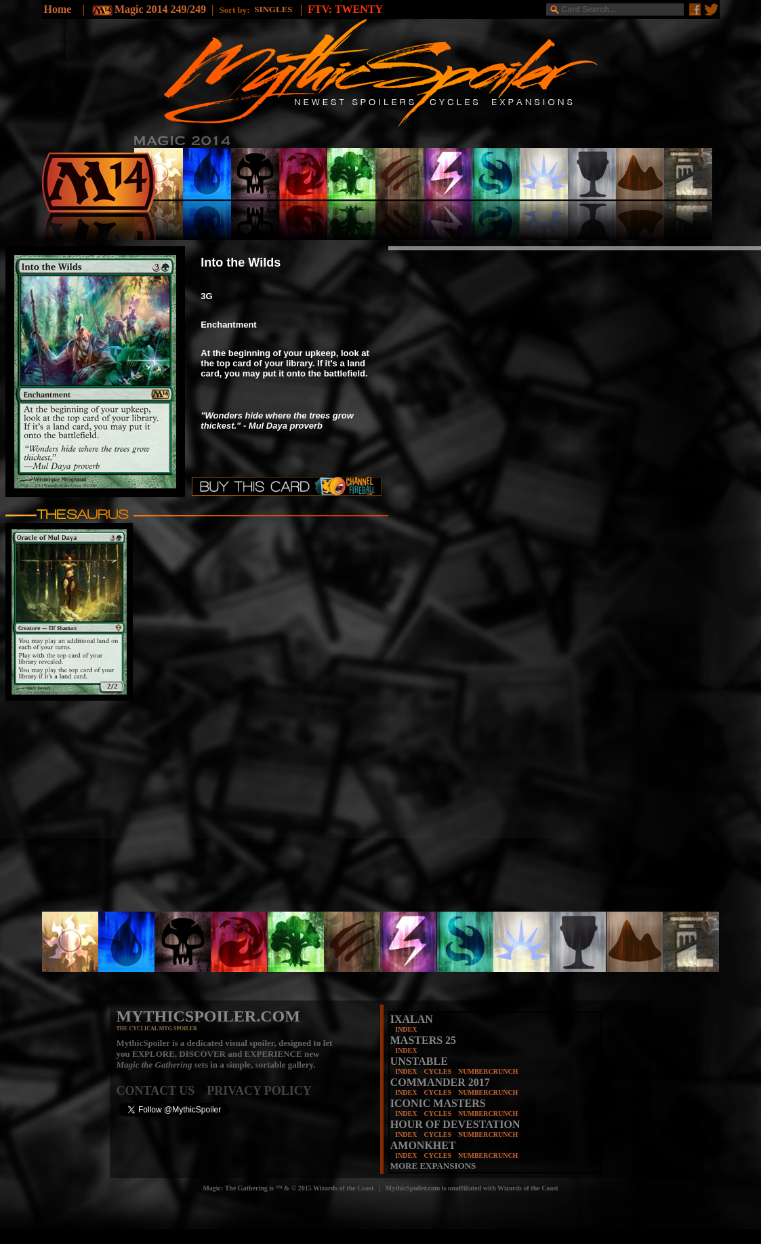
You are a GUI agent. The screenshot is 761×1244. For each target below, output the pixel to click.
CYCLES (437, 1071)
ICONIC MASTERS (438, 1103)
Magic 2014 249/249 (160, 9)
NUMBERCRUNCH (488, 1071)
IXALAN (411, 1019)
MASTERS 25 (423, 1040)
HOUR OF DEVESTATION (455, 1124)
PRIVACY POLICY (259, 1090)
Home (58, 9)
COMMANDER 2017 (440, 1082)
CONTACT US (162, 1090)
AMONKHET (423, 1145)
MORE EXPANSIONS (433, 1166)
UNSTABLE (419, 1061)
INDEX (406, 1029)
